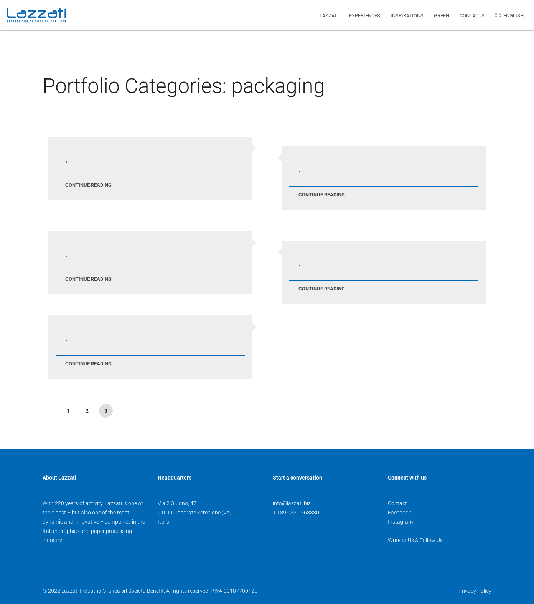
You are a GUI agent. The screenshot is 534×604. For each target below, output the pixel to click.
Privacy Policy (474, 591)
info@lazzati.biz (292, 503)
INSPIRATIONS (407, 15)
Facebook (399, 512)
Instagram (400, 522)
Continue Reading (88, 185)
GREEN (441, 15)
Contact (397, 503)
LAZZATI (329, 15)
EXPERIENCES (364, 15)
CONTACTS (472, 15)
